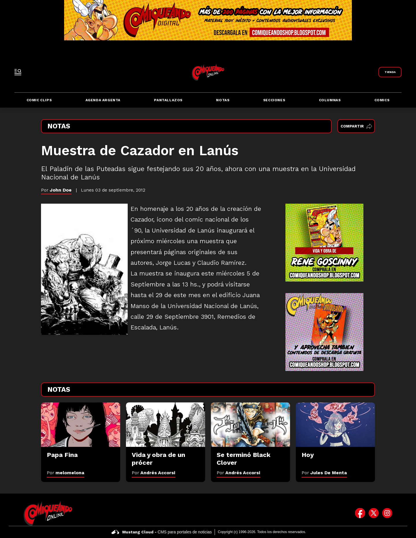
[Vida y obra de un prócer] (165, 424)
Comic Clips (39, 100)
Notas (222, 100)
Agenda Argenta (103, 100)
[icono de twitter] (374, 513)
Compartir (356, 126)
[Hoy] (335, 424)
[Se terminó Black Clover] (250, 424)
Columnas (330, 100)
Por (65, 472)
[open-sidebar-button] (17, 72)
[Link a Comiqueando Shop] (390, 72)
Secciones (274, 100)
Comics (382, 100)
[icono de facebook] (360, 513)
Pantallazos (168, 100)
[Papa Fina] (80, 424)
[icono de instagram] (387, 513)
